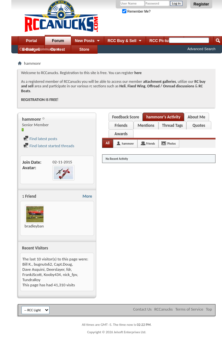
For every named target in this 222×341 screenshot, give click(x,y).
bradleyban (34, 226)
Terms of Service (189, 309)
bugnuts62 (43, 264)
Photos (171, 143)
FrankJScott (32, 274)
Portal (31, 40)
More (87, 196)
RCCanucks (163, 309)
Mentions (146, 125)
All (108, 143)
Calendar (26, 49)
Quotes (199, 125)
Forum (58, 40)
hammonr (128, 143)
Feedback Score (125, 117)
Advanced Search (201, 49)
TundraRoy (31, 279)
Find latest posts (40, 138)
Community (47, 49)
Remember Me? (136, 11)
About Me (196, 117)
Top (209, 309)
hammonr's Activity (163, 117)
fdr (68, 269)
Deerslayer (55, 269)
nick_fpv (70, 274)
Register (201, 4)
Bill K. (27, 264)
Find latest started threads (48, 145)
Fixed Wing (137, 86)
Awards (120, 133)
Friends (121, 125)
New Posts (87, 41)
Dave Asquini (33, 269)
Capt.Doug (63, 264)
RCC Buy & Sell (125, 41)
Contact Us (142, 309)
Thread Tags (172, 125)
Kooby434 (52, 274)
